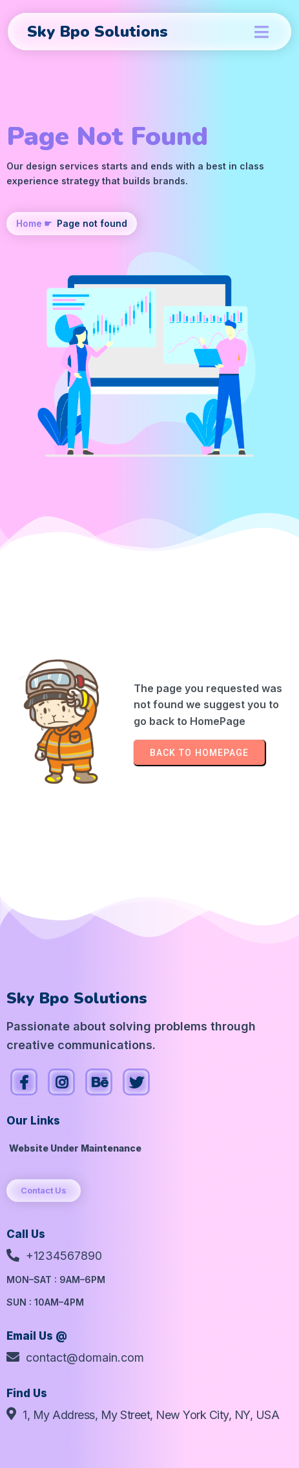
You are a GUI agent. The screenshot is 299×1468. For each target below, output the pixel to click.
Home (29, 223)
